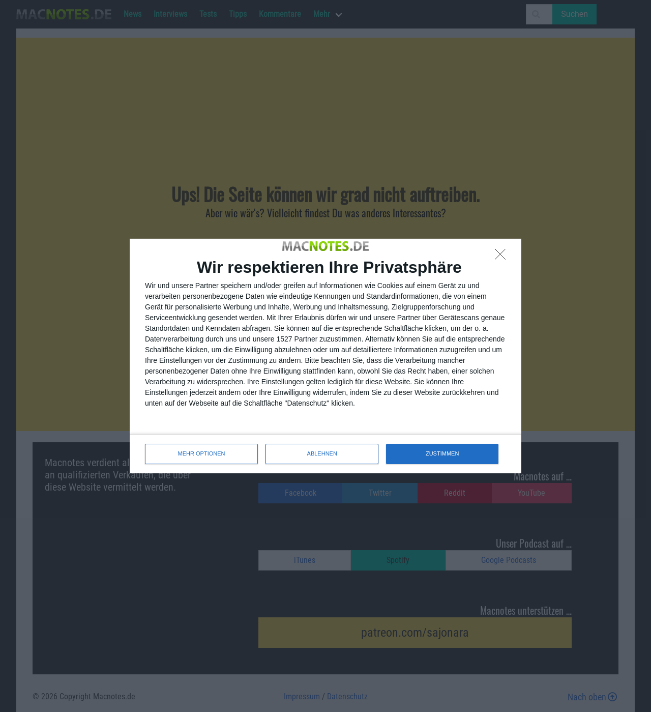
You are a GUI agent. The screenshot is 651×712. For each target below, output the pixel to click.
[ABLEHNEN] (503, 257)
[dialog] (325, 356)
